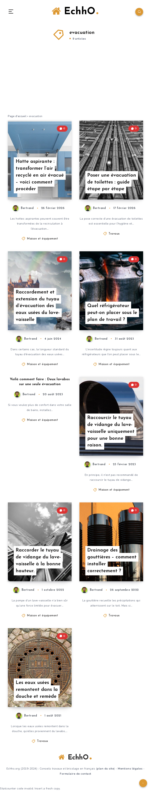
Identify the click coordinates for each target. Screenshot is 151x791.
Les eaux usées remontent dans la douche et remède (37, 689)
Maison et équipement (42, 238)
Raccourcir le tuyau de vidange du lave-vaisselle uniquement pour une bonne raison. (110, 432)
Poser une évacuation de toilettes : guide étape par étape (111, 182)
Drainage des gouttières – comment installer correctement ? (111, 560)
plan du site (105, 769)
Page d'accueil (17, 116)
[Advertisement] (75, 82)
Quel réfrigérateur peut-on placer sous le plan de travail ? (112, 313)
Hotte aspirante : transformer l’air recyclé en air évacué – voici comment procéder (40, 175)
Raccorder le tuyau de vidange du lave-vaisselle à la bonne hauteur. (38, 560)
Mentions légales (130, 769)
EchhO (75, 11)
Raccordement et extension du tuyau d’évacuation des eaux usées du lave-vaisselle (38, 306)
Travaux (114, 233)
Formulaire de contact (75, 774)
